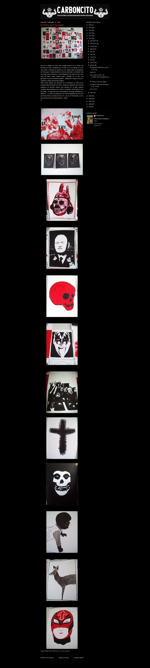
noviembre (93, 43)
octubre (92, 46)
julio (91, 51)
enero (92, 92)
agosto (92, 49)
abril (91, 60)
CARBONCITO (100, 115)
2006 (90, 104)
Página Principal (64, 657)
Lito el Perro (93, 89)
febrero (92, 65)
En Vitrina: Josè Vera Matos (98, 82)
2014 (90, 27)
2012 (90, 33)
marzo (92, 62)
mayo (92, 57)
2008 (90, 98)
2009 (90, 96)
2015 (90, 25)
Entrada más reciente (47, 657)
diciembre (93, 41)
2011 (90, 36)
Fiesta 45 (92, 72)
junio (91, 54)
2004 (90, 107)
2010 (90, 38)
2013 (90, 30)
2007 (90, 101)
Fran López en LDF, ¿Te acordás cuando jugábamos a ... (99, 77)
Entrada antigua (78, 657)
